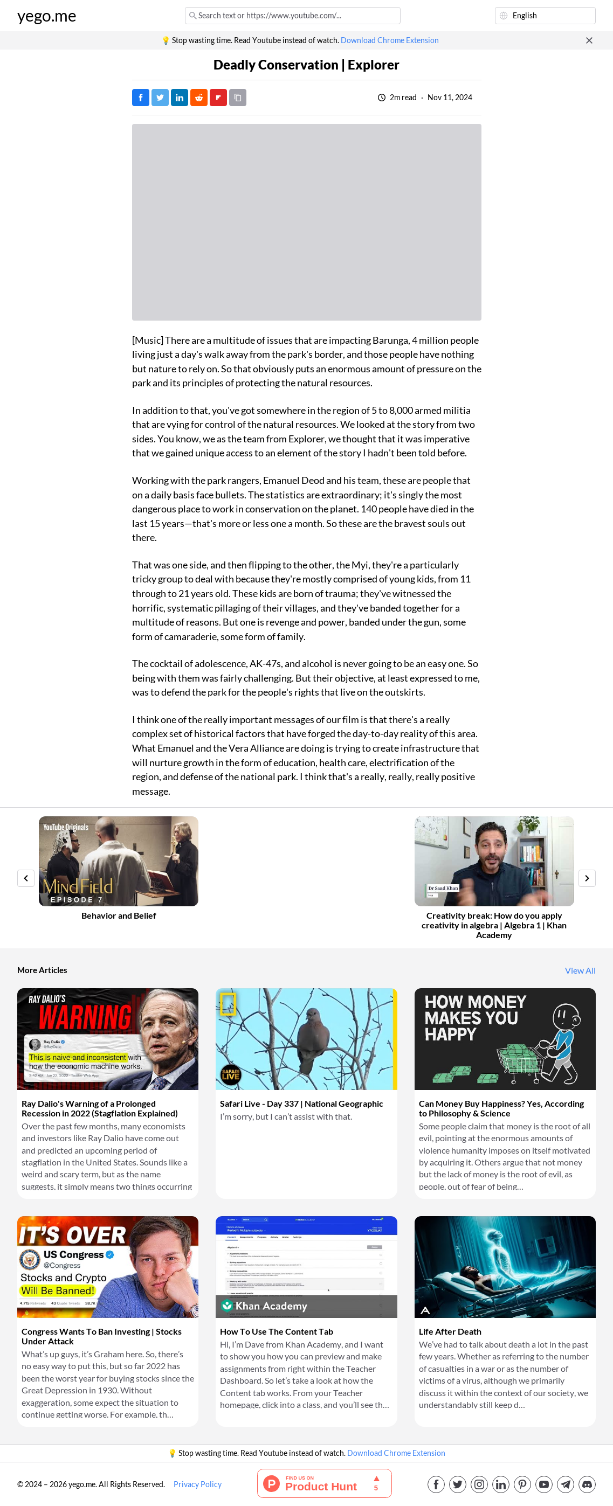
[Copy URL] (237, 97)
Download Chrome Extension (390, 40)
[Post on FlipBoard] (218, 97)
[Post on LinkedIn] (179, 97)
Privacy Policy (198, 1484)
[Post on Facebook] (140, 97)
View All (580, 970)
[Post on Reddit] (199, 97)
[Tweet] (160, 97)
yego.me (47, 15)
